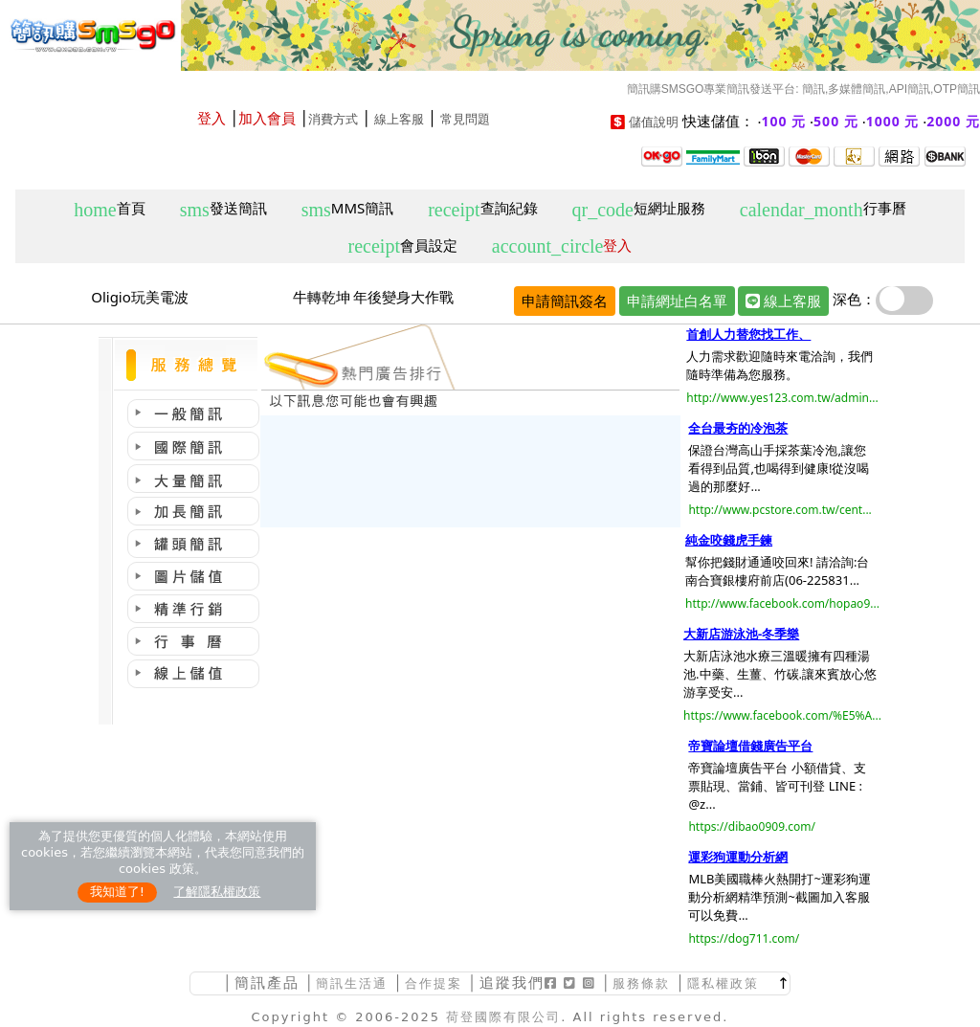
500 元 (835, 121)
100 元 (784, 121)
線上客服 (399, 119)
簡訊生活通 (352, 983)
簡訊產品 (267, 982)
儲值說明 (654, 122)
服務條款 (641, 983)
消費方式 (333, 119)
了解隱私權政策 (216, 891)
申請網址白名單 (677, 300)
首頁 (109, 209)
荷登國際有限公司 (503, 1017)
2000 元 (953, 121)
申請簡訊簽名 (565, 300)
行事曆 (823, 209)
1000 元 (893, 121)
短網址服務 (637, 209)
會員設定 (402, 246)
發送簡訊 (223, 209)
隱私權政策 (723, 983)
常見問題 (465, 119)
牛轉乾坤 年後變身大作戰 (374, 296)
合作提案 (433, 983)
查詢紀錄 (482, 209)
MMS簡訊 (347, 209)
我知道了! (117, 891)
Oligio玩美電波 (140, 296)
